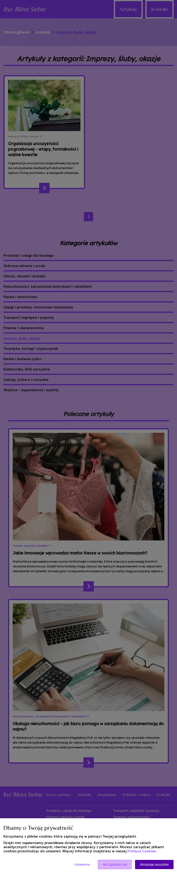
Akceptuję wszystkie (154, 864)
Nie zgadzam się (115, 864)
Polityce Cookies (141, 851)
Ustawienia (82, 864)
